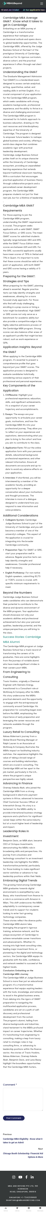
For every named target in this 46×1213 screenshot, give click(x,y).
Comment (10, 1084)
